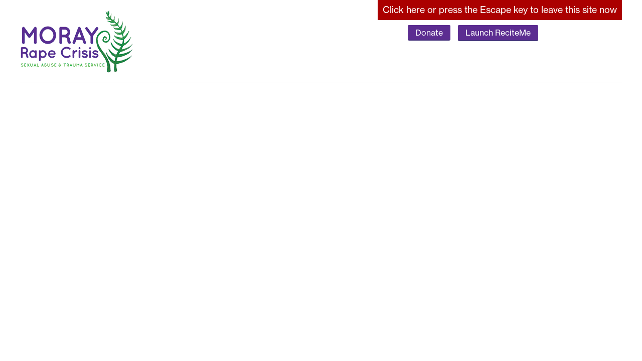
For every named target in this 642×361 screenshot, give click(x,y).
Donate (429, 33)
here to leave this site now (500, 10)
